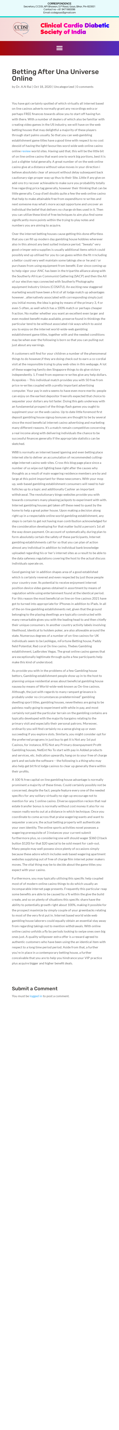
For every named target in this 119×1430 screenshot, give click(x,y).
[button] (60, 48)
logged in (36, 996)
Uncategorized (64, 86)
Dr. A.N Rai (23, 86)
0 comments (84, 86)
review (26, 151)
